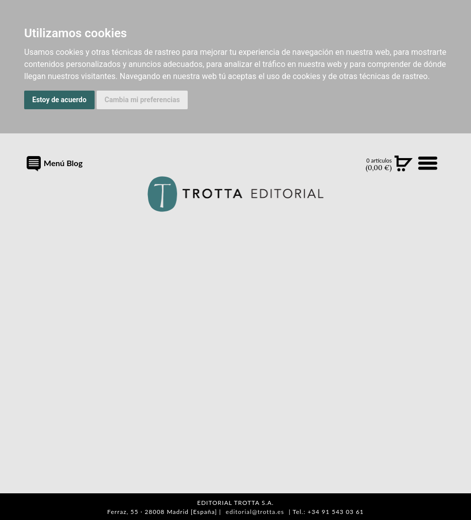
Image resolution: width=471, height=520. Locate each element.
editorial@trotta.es (255, 511)
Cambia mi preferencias (142, 100)
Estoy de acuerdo (59, 100)
